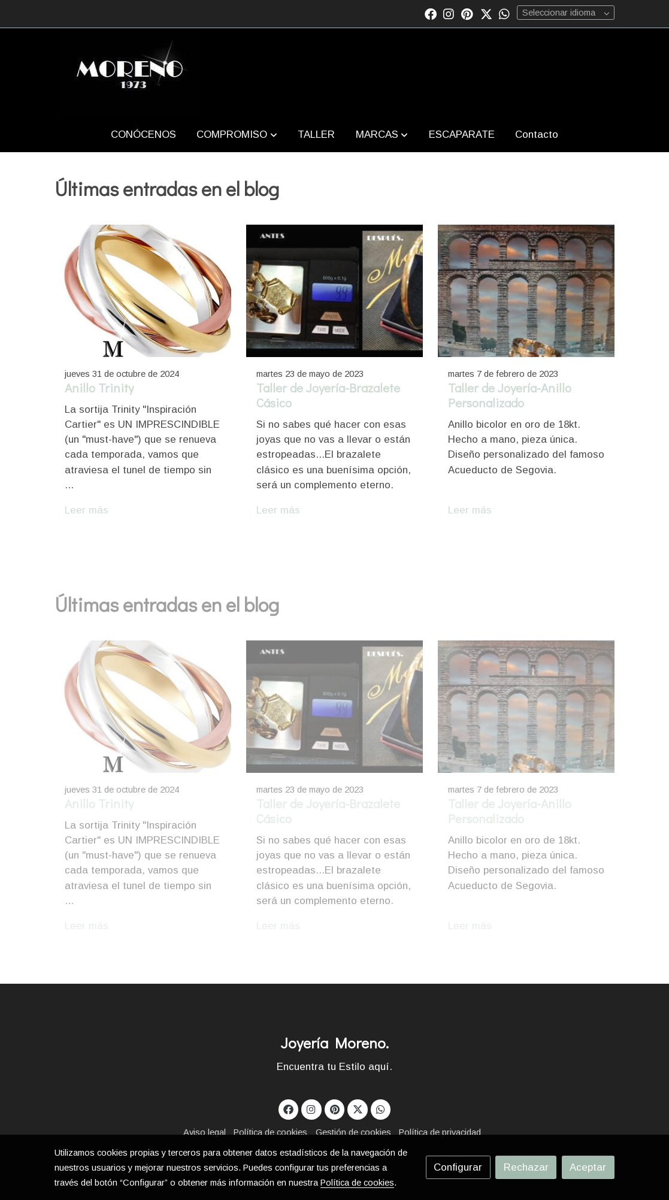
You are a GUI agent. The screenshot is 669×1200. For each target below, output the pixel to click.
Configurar (458, 1167)
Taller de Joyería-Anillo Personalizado (509, 395)
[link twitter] (486, 13)
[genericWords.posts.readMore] (143, 290)
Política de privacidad (440, 1132)
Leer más (86, 510)
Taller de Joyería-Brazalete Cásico (328, 395)
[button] (237, 134)
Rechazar (526, 1167)
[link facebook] (431, 13)
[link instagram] (448, 13)
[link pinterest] (467, 13)
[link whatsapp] (504, 13)
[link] (130, 72)
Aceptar (588, 1167)
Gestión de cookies (353, 1132)
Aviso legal (204, 1132)
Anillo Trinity (99, 387)
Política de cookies (270, 1132)
